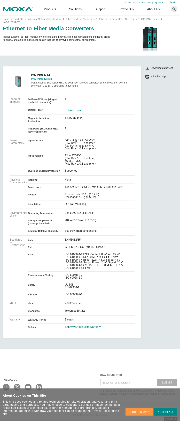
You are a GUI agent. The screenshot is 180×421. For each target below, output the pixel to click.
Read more (74, 110)
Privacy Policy (101, 410)
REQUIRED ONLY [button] (139, 412)
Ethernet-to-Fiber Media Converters (118, 19)
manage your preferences (79, 407)
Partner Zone (145, 3)
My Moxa (158, 3)
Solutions (75, 9)
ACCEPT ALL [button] (166, 412)
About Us (153, 9)
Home (6, 19)
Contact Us (131, 3)
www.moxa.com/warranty (85, 327)
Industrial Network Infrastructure (44, 19)
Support (100, 9)
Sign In (173, 2)
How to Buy (126, 9)
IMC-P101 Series (150, 19)
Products (18, 19)
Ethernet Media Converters (80, 19)
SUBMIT (167, 382)
